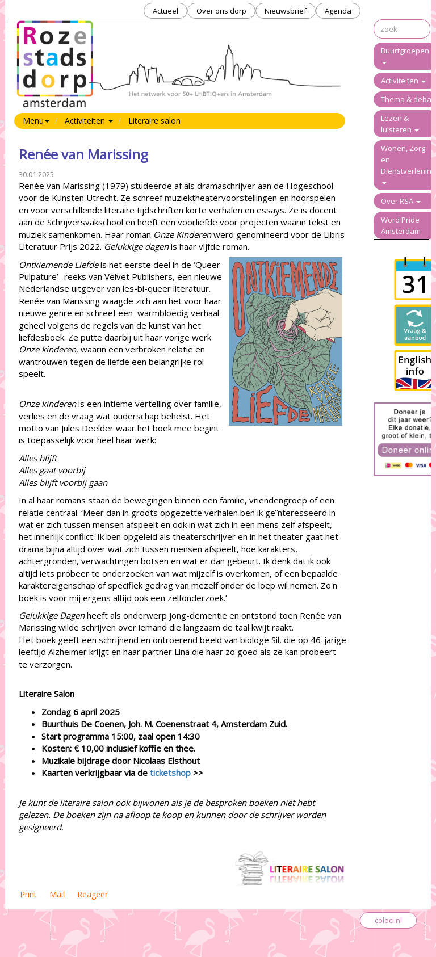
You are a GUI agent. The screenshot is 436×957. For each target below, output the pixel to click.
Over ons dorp (221, 11)
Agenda (338, 11)
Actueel (165, 11)
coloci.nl (388, 920)
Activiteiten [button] (89, 120)
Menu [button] (36, 120)
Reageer (92, 894)
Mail (57, 894)
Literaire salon (154, 120)
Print (28, 894)
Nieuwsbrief (286, 11)
